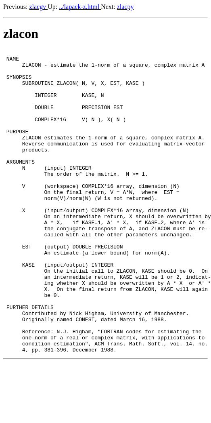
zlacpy (125, 6)
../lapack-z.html (80, 6)
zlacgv (38, 6)
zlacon (20, 33)
